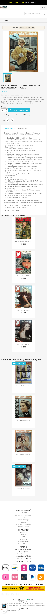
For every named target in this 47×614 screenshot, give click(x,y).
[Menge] (3, 110)
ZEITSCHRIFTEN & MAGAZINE (23, 515)
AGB (23, 537)
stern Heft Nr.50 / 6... (23, 310)
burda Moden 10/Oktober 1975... (23, 241)
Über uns (23, 534)
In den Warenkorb (19, 110)
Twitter (3, 594)
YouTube (7, 594)
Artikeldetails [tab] (22, 128)
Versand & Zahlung (23, 544)
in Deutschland (31, 3)
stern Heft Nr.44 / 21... (23, 276)
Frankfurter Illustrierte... (23, 386)
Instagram (17, 594)
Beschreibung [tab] (10, 128)
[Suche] (35, 13)
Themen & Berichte (23, 527)
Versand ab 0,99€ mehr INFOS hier (20, 95)
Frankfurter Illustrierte (27, 28)
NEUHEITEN (23, 513)
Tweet (7, 120)
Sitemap (23, 522)
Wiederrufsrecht (23, 541)
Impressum (23, 532)
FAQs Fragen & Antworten (23, 524)
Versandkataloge (23, 520)
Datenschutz (23, 539)
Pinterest (12, 120)
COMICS (23, 517)
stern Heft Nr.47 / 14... (23, 344)
